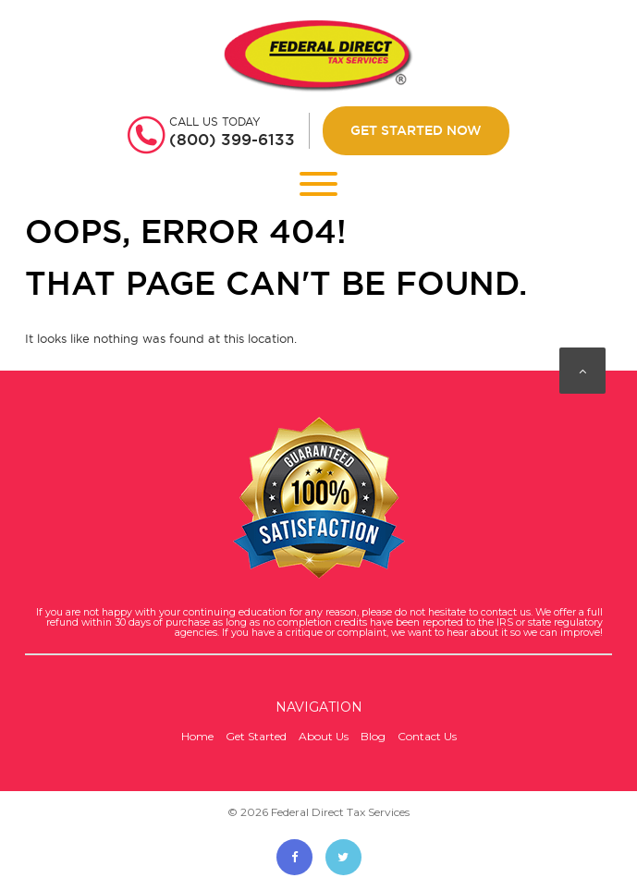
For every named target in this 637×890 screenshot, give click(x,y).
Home (197, 736)
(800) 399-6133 (232, 139)
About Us (324, 736)
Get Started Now (416, 130)
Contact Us (427, 736)
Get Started (256, 736)
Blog (373, 736)
